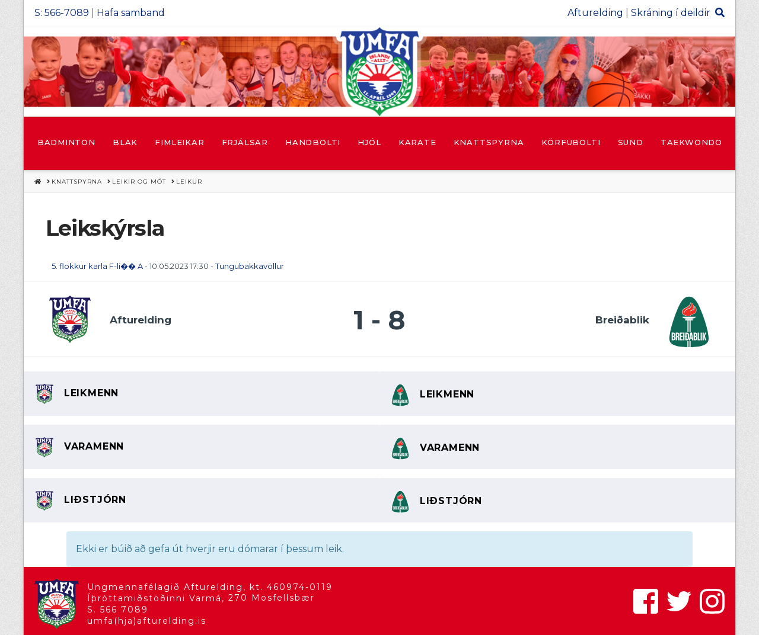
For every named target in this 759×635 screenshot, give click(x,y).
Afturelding (595, 12)
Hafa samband (131, 12)
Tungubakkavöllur (249, 266)
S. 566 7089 (117, 609)
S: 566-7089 (61, 12)
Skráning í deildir (670, 12)
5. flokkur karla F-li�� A (97, 266)
